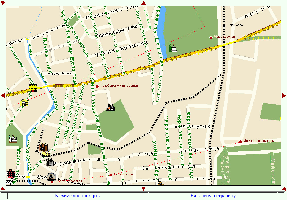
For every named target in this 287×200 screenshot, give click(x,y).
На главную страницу (213, 195)
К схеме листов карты (78, 195)
